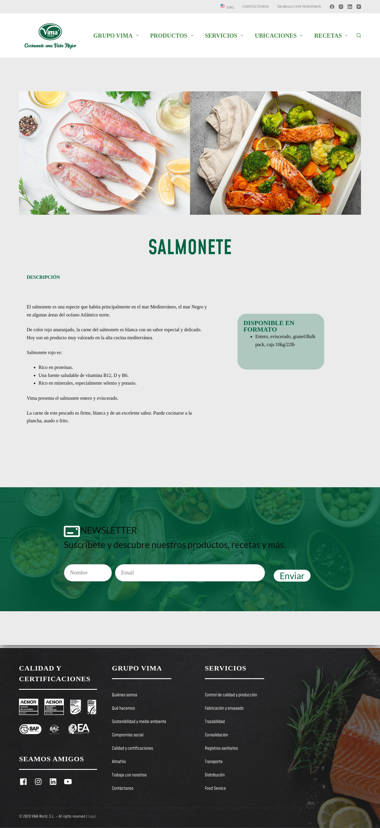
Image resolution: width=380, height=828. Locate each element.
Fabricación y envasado (224, 708)
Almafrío (119, 762)
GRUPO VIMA (117, 35)
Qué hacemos (123, 708)
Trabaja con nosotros (299, 6)
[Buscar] (359, 35)
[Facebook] (332, 6)
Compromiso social (127, 735)
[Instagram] (341, 6)
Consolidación (216, 735)
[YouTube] (359, 6)
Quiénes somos (124, 695)
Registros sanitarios (221, 748)
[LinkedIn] (350, 6)
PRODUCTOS (173, 35)
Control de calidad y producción (231, 695)
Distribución (215, 775)
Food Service (215, 789)
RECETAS (332, 35)
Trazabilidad (215, 722)
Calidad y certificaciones (132, 748)
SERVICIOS (225, 35)
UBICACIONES (280, 35)
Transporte (214, 762)
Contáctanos (256, 6)
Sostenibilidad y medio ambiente (139, 722)
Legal (92, 816)
